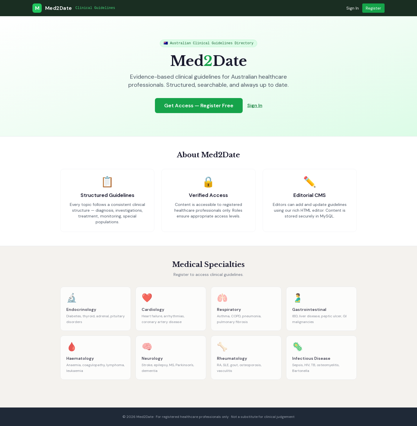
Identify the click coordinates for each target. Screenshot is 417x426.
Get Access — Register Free (198, 105)
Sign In (352, 8)
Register (373, 8)
